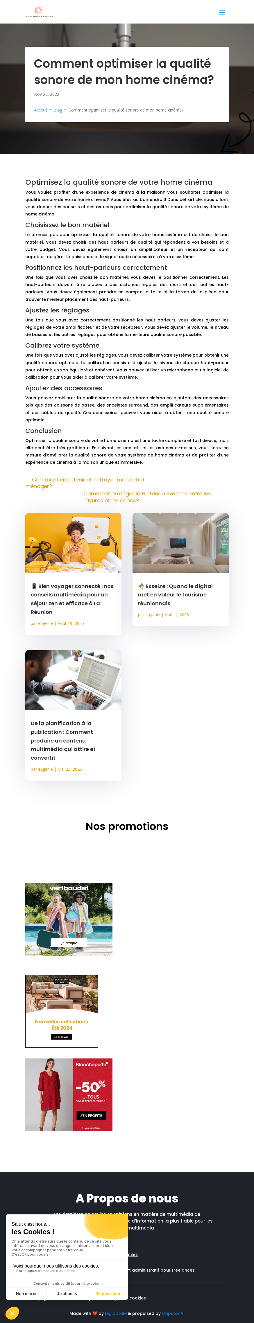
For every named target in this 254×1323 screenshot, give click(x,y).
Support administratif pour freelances (154, 1270)
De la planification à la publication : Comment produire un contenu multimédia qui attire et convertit (63, 740)
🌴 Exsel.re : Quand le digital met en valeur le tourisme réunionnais (175, 595)
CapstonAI (173, 1313)
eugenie (45, 623)
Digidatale (116, 1313)
